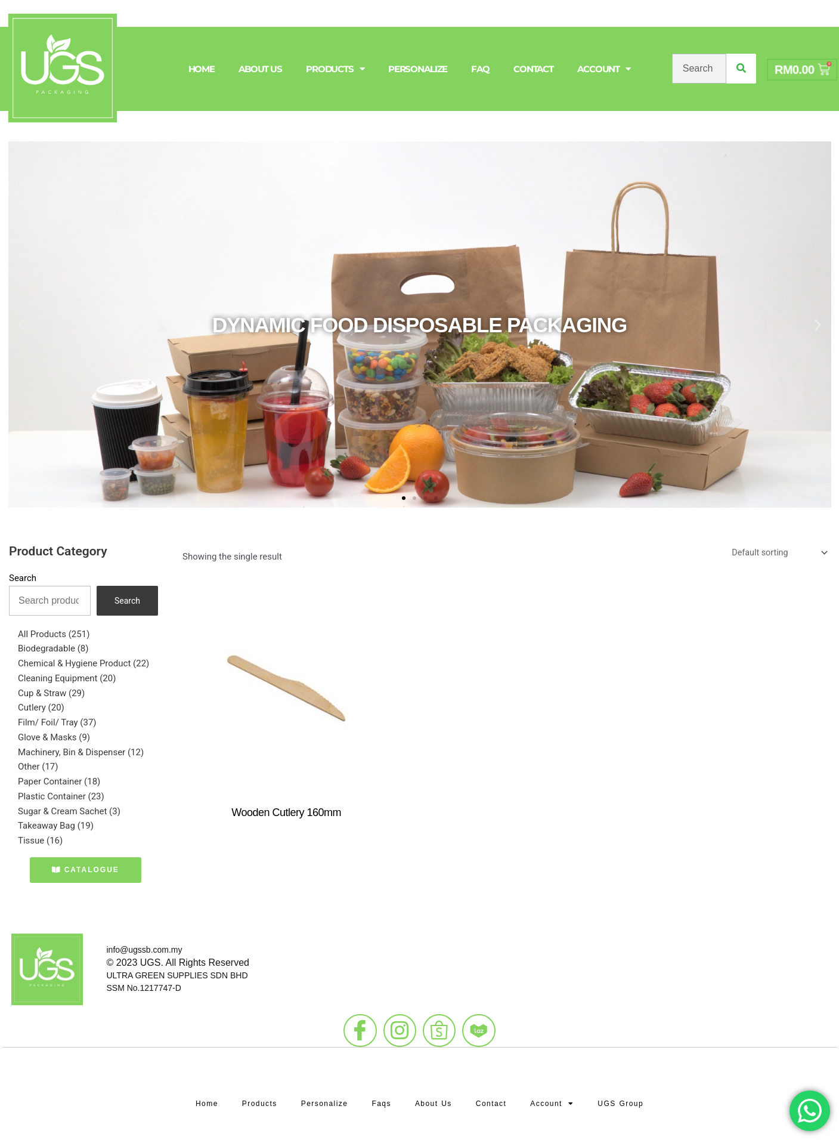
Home (201, 69)
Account (603, 68)
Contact (533, 69)
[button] (21, 324)
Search (22, 578)
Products (335, 68)
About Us (260, 69)
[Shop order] (776, 553)
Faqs (380, 1096)
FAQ (480, 69)
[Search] (741, 69)
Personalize (418, 69)
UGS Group (627, 1096)
